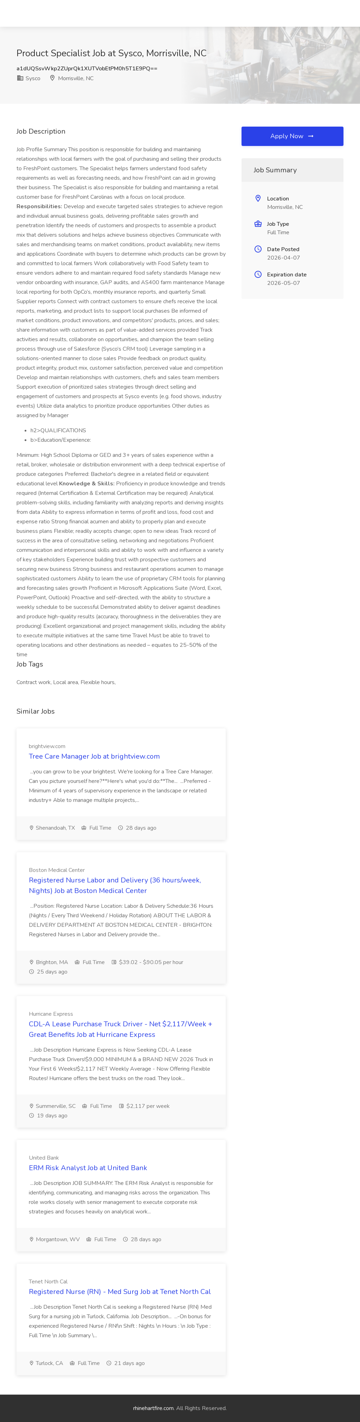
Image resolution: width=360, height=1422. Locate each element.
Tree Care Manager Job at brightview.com (94, 756)
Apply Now (292, 136)
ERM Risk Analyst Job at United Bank (88, 1168)
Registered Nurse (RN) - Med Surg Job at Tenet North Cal (120, 1291)
